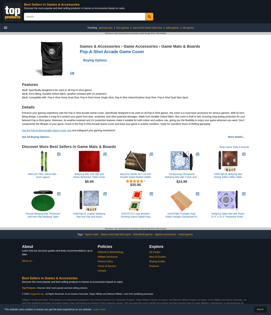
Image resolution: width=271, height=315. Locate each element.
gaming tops (105, 27)
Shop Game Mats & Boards (234, 147)
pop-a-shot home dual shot (147, 27)
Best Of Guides (157, 256)
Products (154, 266)
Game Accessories (141, 46)
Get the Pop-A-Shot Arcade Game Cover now (46, 130)
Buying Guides (157, 261)
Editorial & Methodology (111, 252)
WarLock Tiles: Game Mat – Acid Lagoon (43, 175)
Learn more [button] (99, 309)
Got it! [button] (260, 309)
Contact (102, 270)
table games (172, 27)
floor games (122, 27)
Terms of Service (107, 266)
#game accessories (165, 234)
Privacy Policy (105, 261)
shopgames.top (36, 294)
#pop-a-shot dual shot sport (116, 234)
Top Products (29, 288)
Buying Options (95, 60)
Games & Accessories (100, 46)
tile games (188, 27)
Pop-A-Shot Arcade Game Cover (112, 51)
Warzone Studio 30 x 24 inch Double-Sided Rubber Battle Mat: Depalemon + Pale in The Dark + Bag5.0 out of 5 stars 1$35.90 (135, 176)
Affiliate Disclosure (108, 256)
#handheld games (142, 234)
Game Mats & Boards (180, 46)
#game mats (91, 234)
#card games (186, 234)
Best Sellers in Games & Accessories (52, 4)
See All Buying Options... (36, 137)
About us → (28, 260)
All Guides (154, 252)
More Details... (236, 137)
